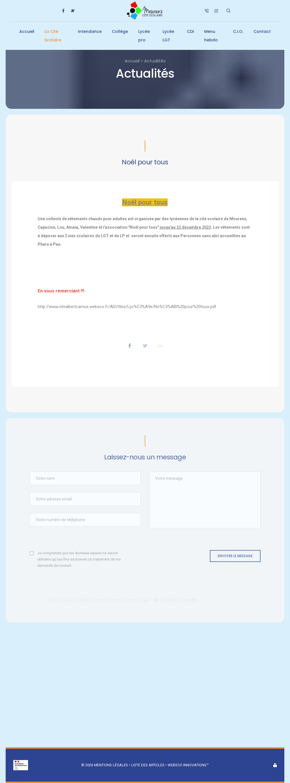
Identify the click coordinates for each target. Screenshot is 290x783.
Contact (262, 31)
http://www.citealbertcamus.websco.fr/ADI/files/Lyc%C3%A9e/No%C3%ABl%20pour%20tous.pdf (127, 306)
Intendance (90, 31)
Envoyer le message (235, 555)
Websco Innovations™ (188, 765)
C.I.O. (238, 31)
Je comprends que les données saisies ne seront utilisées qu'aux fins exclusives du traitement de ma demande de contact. (79, 559)
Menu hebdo (211, 36)
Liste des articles (148, 765)
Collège (120, 31)
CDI (190, 31)
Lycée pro (144, 36)
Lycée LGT (168, 36)
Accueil (26, 31)
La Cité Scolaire (52, 36)
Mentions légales (111, 765)
